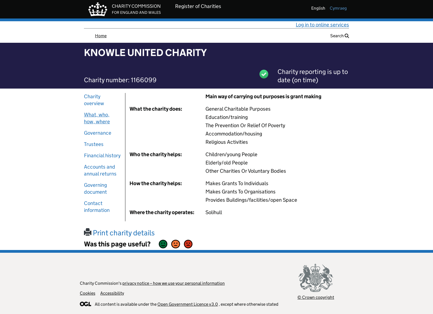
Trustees (94, 144)
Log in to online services (322, 25)
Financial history (102, 155)
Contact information (97, 206)
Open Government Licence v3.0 (187, 304)
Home (101, 35)
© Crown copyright (315, 297)
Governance (97, 133)
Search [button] (339, 35)
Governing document (95, 188)
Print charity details (119, 232)
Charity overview (94, 100)
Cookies (87, 293)
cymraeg (338, 8)
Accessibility (112, 293)
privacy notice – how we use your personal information (173, 283)
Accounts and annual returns (100, 170)
